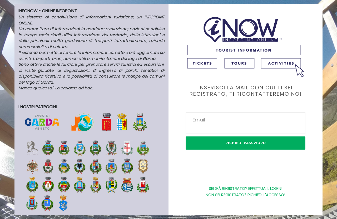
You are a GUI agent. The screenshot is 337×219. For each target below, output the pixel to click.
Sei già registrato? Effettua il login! (246, 188)
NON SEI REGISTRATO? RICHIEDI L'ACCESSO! (245, 194)
